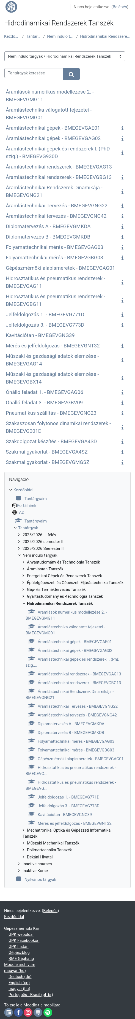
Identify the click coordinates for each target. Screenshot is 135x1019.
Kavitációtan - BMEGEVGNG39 (40, 335)
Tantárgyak (33, 36)
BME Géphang (21, 958)
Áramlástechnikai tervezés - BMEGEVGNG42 (56, 216)
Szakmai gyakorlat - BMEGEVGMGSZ (47, 462)
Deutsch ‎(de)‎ (20, 976)
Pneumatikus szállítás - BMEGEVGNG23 (51, 413)
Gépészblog (19, 952)
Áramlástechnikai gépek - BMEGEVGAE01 (53, 128)
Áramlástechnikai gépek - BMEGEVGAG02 (53, 138)
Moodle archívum (19, 964)
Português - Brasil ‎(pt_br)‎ (31, 994)
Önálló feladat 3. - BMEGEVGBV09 (44, 403)
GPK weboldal (21, 934)
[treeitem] (67, 684)
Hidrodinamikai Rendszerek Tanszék (105, 36)
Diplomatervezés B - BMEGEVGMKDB (48, 237)
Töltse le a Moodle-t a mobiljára (32, 1005)
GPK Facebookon (24, 940)
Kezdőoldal (12, 36)
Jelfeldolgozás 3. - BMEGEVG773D (45, 325)
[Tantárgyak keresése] (33, 73)
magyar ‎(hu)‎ (15, 970)
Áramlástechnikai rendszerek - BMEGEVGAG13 (59, 167)
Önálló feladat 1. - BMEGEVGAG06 (44, 392)
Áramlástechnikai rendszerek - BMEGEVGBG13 (59, 177)
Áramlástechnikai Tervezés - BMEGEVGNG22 (57, 206)
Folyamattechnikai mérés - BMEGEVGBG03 (54, 258)
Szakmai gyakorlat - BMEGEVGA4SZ (47, 452)
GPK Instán (19, 946)
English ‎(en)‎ (19, 982)
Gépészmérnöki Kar (21, 928)
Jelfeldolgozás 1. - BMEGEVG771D (45, 315)
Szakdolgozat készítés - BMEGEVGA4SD (51, 442)
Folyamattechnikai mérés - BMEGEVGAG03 (54, 247)
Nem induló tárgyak (60, 36)
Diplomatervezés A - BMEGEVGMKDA (48, 226)
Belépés (120, 6)
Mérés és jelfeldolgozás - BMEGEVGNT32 (53, 346)
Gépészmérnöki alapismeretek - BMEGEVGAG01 (60, 268)
